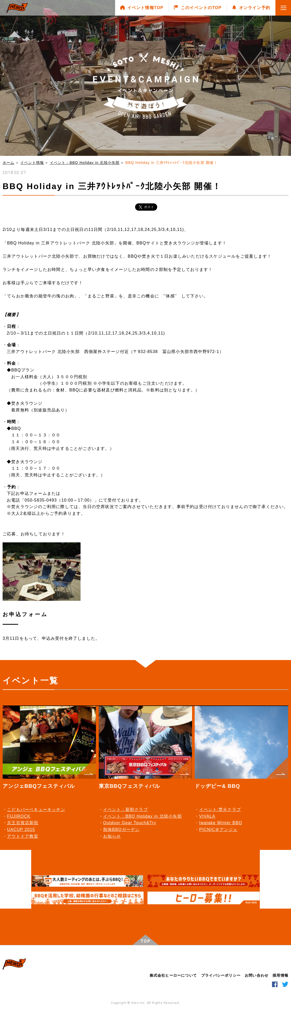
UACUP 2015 (21, 829)
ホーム (9, 163)
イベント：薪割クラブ (125, 809)
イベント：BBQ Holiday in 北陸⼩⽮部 (85, 163)
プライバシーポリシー (221, 975)
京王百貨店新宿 (22, 823)
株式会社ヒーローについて (173, 975)
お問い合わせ (256, 975)
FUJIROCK (18, 816)
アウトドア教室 (22, 836)
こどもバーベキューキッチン (36, 809)
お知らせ (112, 836)
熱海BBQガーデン (121, 829)
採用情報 (280, 975)
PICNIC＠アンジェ (218, 829)
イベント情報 (32, 163)
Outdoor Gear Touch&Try (129, 823)
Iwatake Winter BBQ (220, 823)
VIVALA (207, 816)
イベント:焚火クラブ (220, 809)
